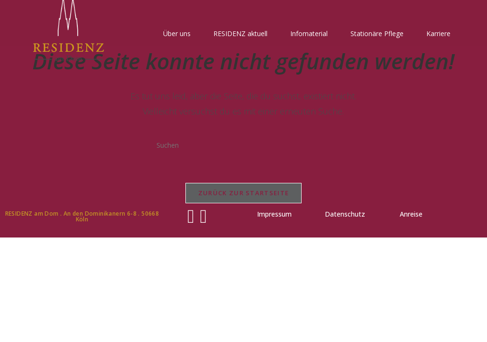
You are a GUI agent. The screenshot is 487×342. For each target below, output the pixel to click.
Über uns (177, 33)
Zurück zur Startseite (243, 193)
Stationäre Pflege (377, 33)
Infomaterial (309, 33)
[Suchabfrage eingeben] (243, 144)
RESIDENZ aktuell (240, 33)
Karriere (438, 33)
